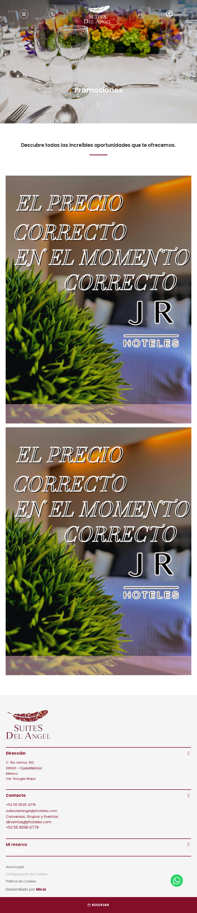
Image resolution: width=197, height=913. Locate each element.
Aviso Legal (15, 867)
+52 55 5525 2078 (21, 804)
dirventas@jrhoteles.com (28, 822)
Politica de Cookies (21, 881)
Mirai (41, 889)
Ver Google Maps (21, 778)
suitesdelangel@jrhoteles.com (31, 810)
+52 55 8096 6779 (22, 827)
